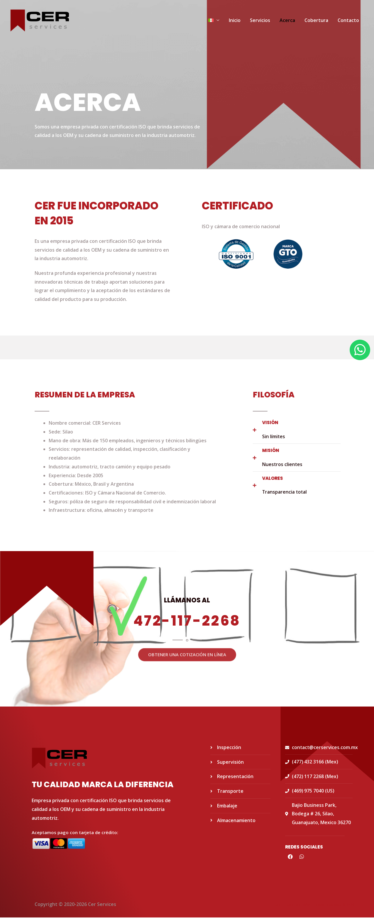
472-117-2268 (187, 621)
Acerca (287, 20)
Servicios (260, 20)
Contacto (348, 20)
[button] (187, 644)
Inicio (235, 20)
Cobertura (316, 20)
